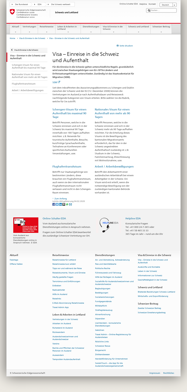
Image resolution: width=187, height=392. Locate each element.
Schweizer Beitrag (161, 29)
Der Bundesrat (21, 4)
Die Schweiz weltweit (60, 4)
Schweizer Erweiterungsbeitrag (152, 312)
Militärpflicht (101, 306)
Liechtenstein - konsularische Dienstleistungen (108, 324)
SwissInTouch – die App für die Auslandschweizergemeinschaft (109, 364)
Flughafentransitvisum (66, 166)
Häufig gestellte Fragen (62, 277)
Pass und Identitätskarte (105, 264)
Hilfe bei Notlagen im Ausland (108, 277)
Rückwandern (58, 332)
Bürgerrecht (100, 350)
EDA (39, 4)
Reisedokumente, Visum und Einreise (68, 273)
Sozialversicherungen (104, 297)
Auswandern (58, 355)
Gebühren (99, 330)
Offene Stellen (16, 264)
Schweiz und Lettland (138, 29)
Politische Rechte (102, 268)
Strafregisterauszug (103, 310)
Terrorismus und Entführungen (66, 281)
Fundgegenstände (103, 302)
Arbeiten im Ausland (61, 324)
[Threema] (64, 204)
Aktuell (15, 29)
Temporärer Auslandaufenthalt (66, 359)
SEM (56, 82)
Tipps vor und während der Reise (67, 268)
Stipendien (100, 319)
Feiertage (14, 260)
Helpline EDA (133, 218)
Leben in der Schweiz (147, 271)
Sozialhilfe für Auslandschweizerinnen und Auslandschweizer (114, 282)
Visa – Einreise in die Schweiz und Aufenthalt (153, 261)
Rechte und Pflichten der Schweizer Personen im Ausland (68, 349)
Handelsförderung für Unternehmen (111, 359)
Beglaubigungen (102, 288)
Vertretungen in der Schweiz (65, 319)
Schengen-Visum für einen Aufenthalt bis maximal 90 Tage (69, 113)
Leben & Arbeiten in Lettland (68, 29)
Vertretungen (29, 29)
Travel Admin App (60, 307)
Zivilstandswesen (102, 355)
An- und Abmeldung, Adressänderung (112, 260)
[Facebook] (54, 204)
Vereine (55, 344)
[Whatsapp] (67, 204)
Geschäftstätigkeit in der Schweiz (152, 280)
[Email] (70, 204)
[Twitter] (57, 204)
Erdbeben (56, 286)
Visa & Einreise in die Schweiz (113, 29)
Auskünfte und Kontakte (149, 267)
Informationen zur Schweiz (150, 276)
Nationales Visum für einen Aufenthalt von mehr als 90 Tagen (112, 113)
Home (12, 38)
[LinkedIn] (60, 204)
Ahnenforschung (102, 314)
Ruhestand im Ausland (62, 328)
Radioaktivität (58, 290)
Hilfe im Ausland (59, 294)
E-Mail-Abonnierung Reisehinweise (68, 303)
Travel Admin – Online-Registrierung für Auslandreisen (113, 335)
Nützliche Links (102, 342)
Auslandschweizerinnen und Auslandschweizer (65, 338)
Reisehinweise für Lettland (64, 260)
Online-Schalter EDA (54, 218)
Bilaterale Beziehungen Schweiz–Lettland (156, 292)
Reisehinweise (46, 29)
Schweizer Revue (102, 346)
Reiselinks (56, 299)
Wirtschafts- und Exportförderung (153, 296)
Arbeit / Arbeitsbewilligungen (114, 166)
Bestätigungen (101, 293)
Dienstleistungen (91, 29)
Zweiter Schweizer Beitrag (149, 308)
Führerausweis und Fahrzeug (108, 273)
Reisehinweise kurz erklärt (64, 264)
